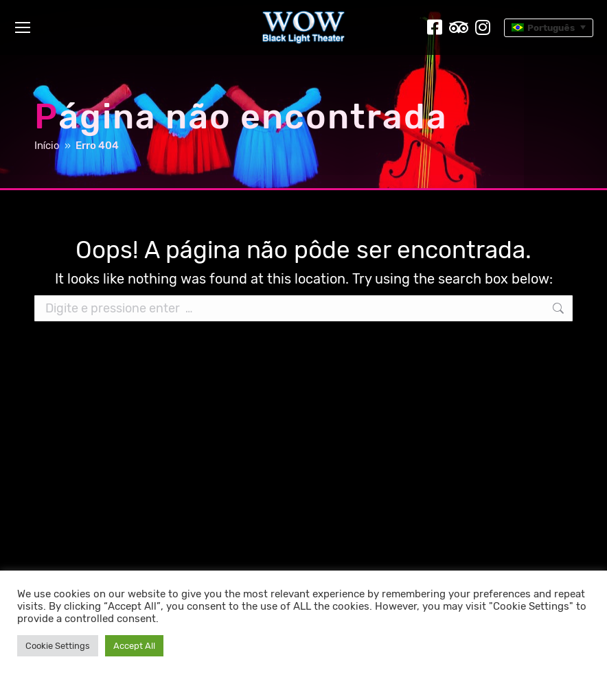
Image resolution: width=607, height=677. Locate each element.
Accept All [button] (134, 646)
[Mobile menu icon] (23, 27)
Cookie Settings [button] (57, 646)
